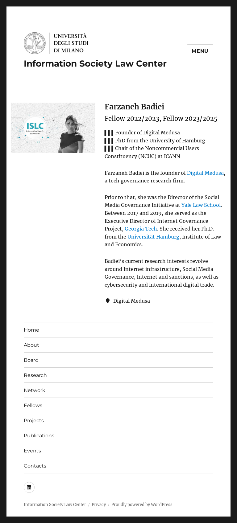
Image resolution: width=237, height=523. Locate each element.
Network (34, 390)
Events (32, 451)
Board (31, 360)
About (31, 345)
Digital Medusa (205, 173)
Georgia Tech (141, 229)
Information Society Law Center (95, 63)
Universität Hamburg (153, 237)
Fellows (33, 405)
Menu (200, 51)
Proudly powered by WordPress (142, 504)
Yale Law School (201, 205)
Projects (34, 420)
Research (35, 375)
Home (31, 330)
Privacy (99, 504)
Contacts (35, 466)
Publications (39, 436)
